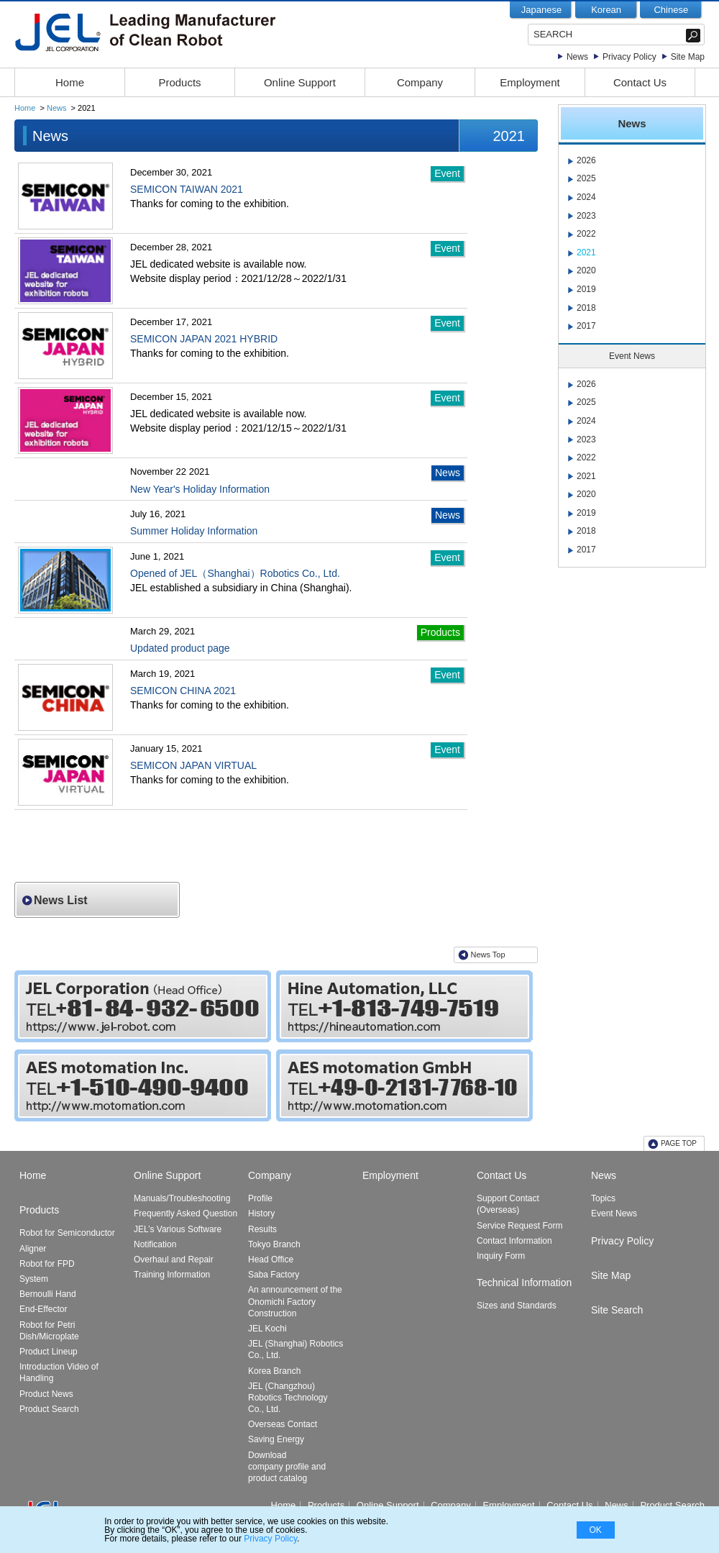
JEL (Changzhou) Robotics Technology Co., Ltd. (288, 1397)
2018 (586, 308)
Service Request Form (519, 1226)
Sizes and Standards (517, 1306)
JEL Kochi (267, 1329)
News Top (488, 954)
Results (262, 1229)
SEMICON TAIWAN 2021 (186, 189)
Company (420, 82)
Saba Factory (273, 1275)
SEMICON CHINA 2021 (183, 690)
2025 (586, 178)
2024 (586, 197)
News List (61, 900)
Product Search (49, 1409)
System (33, 1279)
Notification (155, 1244)
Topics (603, 1198)
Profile (260, 1198)
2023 (586, 216)
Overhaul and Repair (174, 1259)
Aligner (32, 1249)
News (577, 57)
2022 (586, 234)
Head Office (270, 1259)
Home (69, 82)
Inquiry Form (501, 1256)
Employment (529, 82)
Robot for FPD (47, 1264)
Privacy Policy (629, 57)
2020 (586, 270)
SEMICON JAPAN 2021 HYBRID (204, 339)
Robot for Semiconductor (67, 1233)
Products (179, 82)
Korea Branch (274, 1371)
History (261, 1213)
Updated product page (180, 648)
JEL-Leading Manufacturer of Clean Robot (174, 32)
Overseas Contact (282, 1424)
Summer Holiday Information (193, 531)
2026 (586, 160)
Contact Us (640, 82)
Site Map (688, 57)
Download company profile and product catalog (287, 1466)
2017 (586, 326)
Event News (614, 1213)
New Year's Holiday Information (200, 489)
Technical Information (524, 1282)
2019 (586, 289)
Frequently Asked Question (185, 1213)
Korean (606, 9)
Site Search (617, 1310)
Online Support (300, 82)
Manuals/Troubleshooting (182, 1198)
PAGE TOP (679, 1143)
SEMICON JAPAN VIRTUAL (193, 765)
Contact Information (514, 1241)
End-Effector (43, 1309)
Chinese (671, 9)
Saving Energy (276, 1439)
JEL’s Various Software (177, 1229)
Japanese (541, 9)
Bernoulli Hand (47, 1294)
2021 (586, 252)
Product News (46, 1394)
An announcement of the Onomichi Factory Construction (295, 1301)
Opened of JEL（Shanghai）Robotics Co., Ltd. (235, 573)
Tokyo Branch (274, 1244)
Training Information (172, 1275)
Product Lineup (48, 1352)
